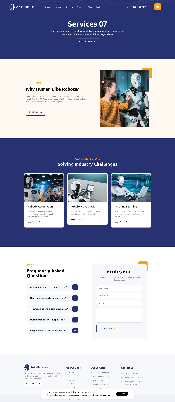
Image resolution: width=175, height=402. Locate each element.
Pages (79, 7)
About (58, 7)
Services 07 (91, 41)
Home (47, 7)
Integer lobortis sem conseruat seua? (49, 330)
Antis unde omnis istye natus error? (48, 287)
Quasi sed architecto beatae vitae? (48, 297)
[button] (52, 287)
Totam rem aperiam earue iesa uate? (49, 308)
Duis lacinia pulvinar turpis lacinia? (48, 319)
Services (69, 7)
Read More (35, 114)
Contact (99, 7)
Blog (90, 7)
